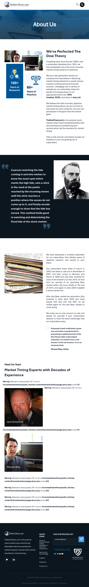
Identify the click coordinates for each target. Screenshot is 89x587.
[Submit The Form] (81, 539)
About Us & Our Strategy (43, 553)
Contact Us (43, 566)
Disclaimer (54, 583)
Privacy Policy (44, 583)
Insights (42, 558)
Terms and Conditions (30, 583)
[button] (77, 4)
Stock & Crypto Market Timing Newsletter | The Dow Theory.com (44, 545)
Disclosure (63, 583)
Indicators (42, 562)
